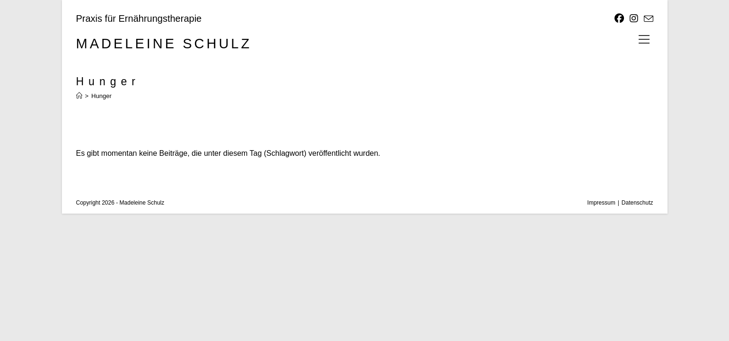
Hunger (101, 95)
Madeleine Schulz (164, 43)
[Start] (79, 95)
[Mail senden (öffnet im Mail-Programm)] (647, 19)
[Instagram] (634, 18)
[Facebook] (619, 18)
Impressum (601, 202)
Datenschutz (637, 202)
